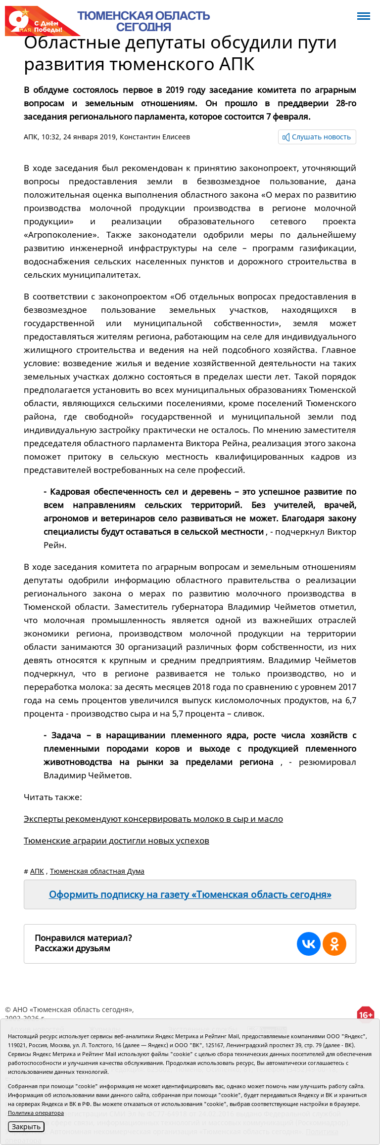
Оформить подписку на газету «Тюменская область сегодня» (190, 894)
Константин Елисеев (155, 136)
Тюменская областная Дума (97, 871)
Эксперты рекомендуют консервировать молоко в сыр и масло (153, 818)
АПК (31, 136)
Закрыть (26, 1126)
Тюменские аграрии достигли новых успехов (116, 840)
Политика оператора (36, 1112)
